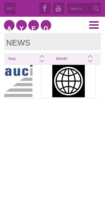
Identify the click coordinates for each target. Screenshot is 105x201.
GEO (9, 8)
